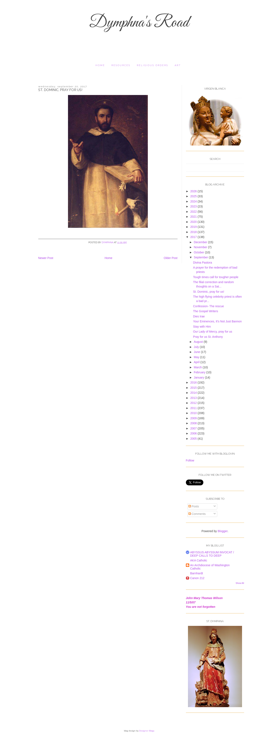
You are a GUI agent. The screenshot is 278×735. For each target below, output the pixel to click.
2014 (194, 392)
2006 (194, 433)
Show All (240, 583)
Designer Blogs (146, 731)
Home (100, 65)
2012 (194, 402)
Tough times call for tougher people (215, 277)
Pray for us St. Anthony (208, 336)
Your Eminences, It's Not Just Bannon (217, 321)
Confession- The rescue (208, 306)
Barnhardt (196, 573)
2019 (194, 226)
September (201, 257)
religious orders (152, 65)
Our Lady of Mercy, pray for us (212, 331)
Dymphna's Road (139, 22)
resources (120, 65)
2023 (194, 206)
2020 (194, 221)
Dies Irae (199, 316)
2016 (194, 382)
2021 (194, 216)
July (197, 347)
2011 (194, 408)
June (197, 352)
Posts (193, 506)
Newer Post (45, 258)
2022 (194, 211)
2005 (194, 438)
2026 (194, 191)
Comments (197, 513)
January (199, 377)
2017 (194, 237)
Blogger (222, 531)
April (197, 362)
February (200, 372)
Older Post (170, 258)
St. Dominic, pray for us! (208, 291)
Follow (190, 460)
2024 (194, 201)
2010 (194, 413)
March (198, 367)
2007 (194, 428)
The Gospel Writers (205, 311)
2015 (194, 387)
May (197, 357)
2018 (194, 232)
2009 (194, 418)
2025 (194, 196)
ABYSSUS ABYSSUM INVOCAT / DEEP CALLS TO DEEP (212, 554)
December (201, 242)
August (199, 341)
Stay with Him (202, 326)
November (201, 247)
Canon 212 (197, 578)
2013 (194, 398)
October (199, 252)
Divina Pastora (202, 262)
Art (178, 65)
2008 (194, 423)
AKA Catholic (198, 560)
